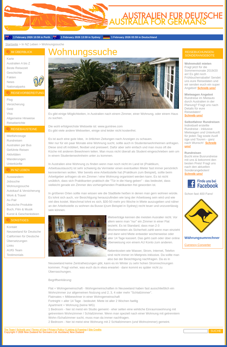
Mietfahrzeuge (16, 136)
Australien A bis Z (18, 63)
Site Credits (95, 329)
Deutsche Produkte (20, 204)
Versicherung (15, 104)
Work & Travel (16, 195)
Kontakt (12, 227)
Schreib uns (23, 329)
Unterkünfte (14, 163)
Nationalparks (16, 86)
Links (10, 245)
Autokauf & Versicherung (23, 190)
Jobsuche (13, 181)
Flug (10, 99)
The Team (9, 329)
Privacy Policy (56, 329)
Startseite (11, 44)
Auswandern (15, 176)
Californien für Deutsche (23, 236)
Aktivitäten (14, 154)
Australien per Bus (19, 145)
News (10, 82)
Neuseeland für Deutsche (24, 231)
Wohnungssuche (18, 186)
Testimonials (15, 255)
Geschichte (14, 72)
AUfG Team (14, 250)
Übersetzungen (17, 241)
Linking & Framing (76, 329)
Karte (10, 58)
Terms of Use (39, 329)
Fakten (11, 77)
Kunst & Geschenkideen (23, 214)
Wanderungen (16, 159)
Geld (10, 109)
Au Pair (12, 200)
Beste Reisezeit (17, 68)
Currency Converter (197, 245)
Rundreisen (14, 140)
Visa (10, 113)
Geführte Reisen (18, 150)
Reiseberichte (16, 123)
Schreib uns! (206, 88)
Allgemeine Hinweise (21, 118)
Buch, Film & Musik (20, 209)
